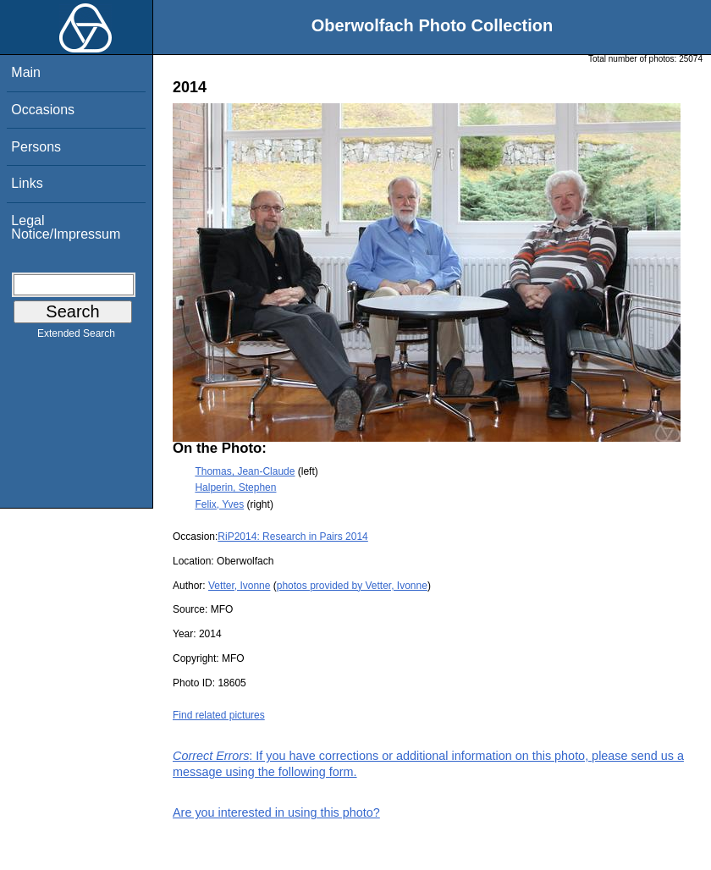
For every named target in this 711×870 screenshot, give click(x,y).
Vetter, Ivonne (239, 586)
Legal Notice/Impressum (65, 227)
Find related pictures (219, 715)
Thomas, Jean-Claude (245, 471)
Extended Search (76, 337)
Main (26, 72)
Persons (36, 147)
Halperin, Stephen (235, 487)
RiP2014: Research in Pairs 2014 (292, 536)
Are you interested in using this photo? (276, 812)
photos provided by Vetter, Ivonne (352, 586)
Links (26, 183)
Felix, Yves (219, 504)
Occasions (42, 109)
